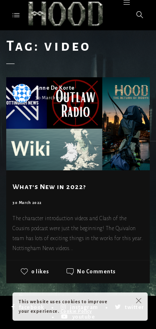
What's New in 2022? (49, 187)
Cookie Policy (76, 311)
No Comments (96, 272)
